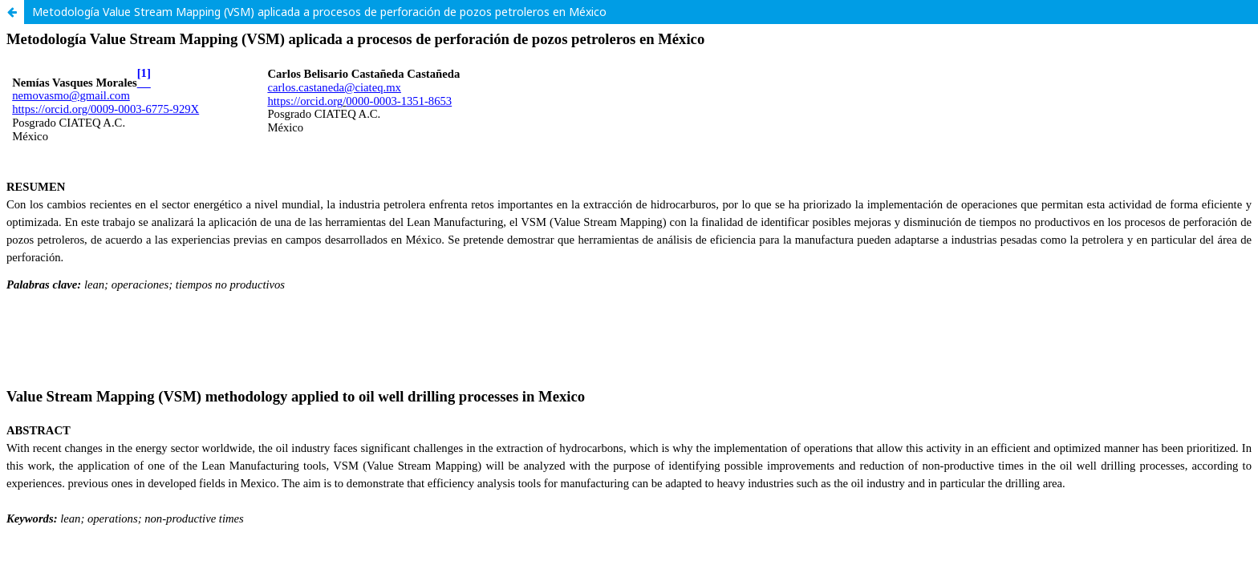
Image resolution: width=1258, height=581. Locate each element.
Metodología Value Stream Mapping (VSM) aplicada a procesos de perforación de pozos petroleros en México (319, 11)
